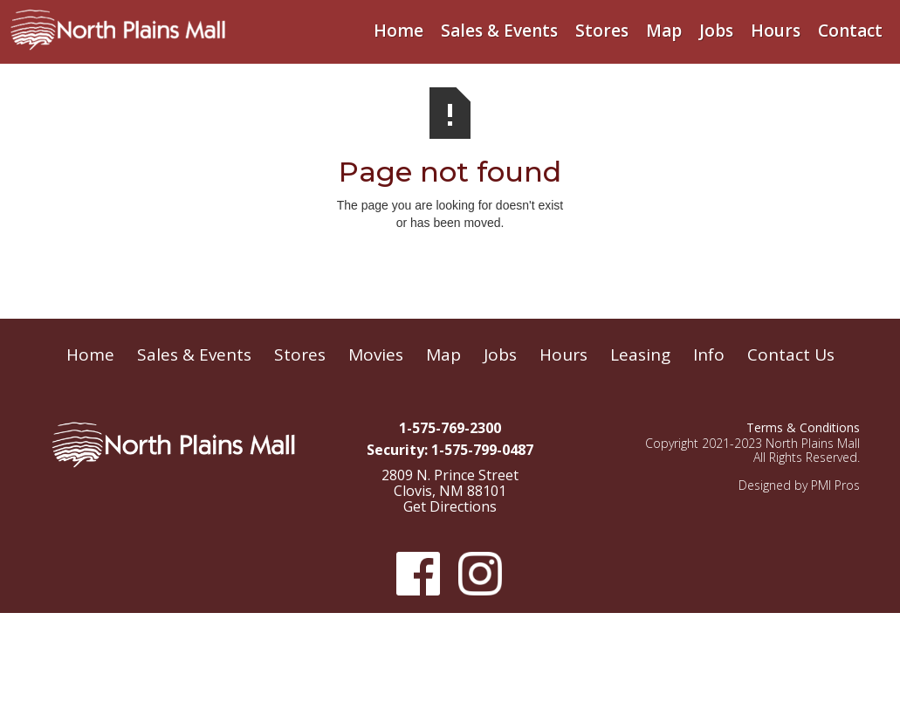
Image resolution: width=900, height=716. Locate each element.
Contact (850, 30)
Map (664, 30)
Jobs (716, 30)
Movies (375, 354)
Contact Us (791, 354)
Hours (775, 30)
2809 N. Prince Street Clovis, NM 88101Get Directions (450, 491)
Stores (602, 30)
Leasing (640, 354)
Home (398, 30)
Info (709, 354)
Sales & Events (499, 30)
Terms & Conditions (803, 427)
